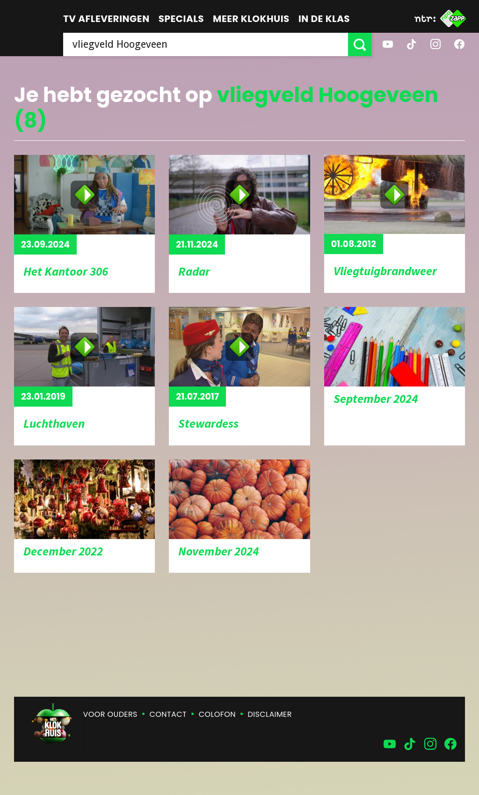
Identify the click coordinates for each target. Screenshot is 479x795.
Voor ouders (110, 714)
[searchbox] (205, 44)
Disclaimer (270, 714)
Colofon (217, 714)
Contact (168, 714)
